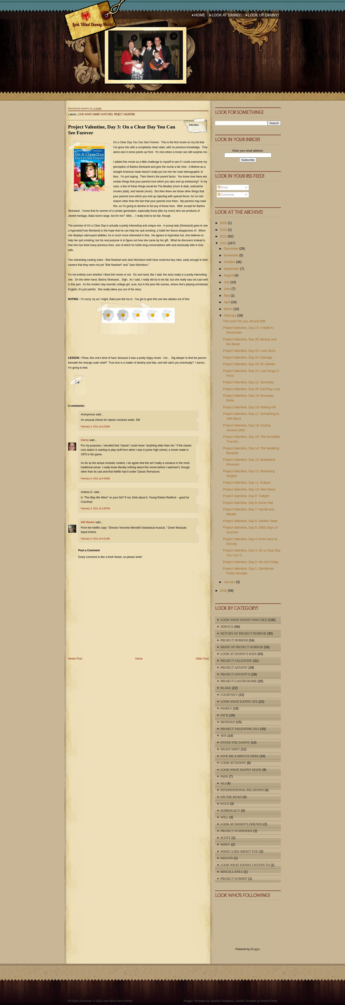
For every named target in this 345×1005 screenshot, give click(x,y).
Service (226, 626)
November (231, 255)
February (230, 315)
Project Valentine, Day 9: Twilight (246, 496)
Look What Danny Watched (95, 114)
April (227, 302)
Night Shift (230, 749)
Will (224, 817)
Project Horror (234, 640)
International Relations (242, 790)
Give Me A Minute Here (239, 756)
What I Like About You (239, 851)
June (227, 289)
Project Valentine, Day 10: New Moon (249, 489)
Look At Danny (233, 763)
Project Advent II (235, 674)
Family (226, 708)
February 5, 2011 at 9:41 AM (95, 538)
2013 (223, 230)
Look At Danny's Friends (241, 824)
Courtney (228, 695)
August (229, 275)
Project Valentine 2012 (239, 729)
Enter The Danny (235, 742)
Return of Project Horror (243, 633)
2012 (223, 236)
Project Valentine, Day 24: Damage (247, 357)
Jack (224, 715)
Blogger (255, 949)
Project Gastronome (238, 681)
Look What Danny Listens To (245, 865)
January (229, 582)
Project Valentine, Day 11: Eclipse (247, 482)
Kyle (224, 803)
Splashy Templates (221, 1001)
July (226, 282)
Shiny (225, 844)
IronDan (227, 722)
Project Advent (233, 667)
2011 (223, 243)
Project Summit (233, 878)
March (228, 309)
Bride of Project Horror (241, 647)
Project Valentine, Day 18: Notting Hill (249, 407)
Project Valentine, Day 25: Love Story (249, 350)
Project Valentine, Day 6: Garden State (250, 521)
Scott (225, 838)
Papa (224, 776)
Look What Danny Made (241, 769)
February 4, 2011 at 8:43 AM (95, 478)
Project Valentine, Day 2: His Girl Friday (251, 562)
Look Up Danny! (263, 15)
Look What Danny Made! (92, 24)
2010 (223, 590)
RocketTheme (268, 1001)
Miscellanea (231, 872)
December (231, 248)
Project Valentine (124, 114)
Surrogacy (230, 810)
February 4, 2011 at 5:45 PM (95, 508)
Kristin (226, 858)
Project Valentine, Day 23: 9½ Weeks (249, 364)
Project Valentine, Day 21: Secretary (248, 382)
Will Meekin (88, 522)
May (227, 295)
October (229, 262)
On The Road (231, 797)
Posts (223, 187)
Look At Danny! (227, 15)
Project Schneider (236, 831)
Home (199, 15)
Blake (225, 688)
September (231, 269)
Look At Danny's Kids (238, 654)
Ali (223, 783)
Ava (223, 735)
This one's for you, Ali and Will (244, 321)
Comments (226, 194)
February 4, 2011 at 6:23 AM (95, 426)
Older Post (202, 658)
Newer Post (75, 658)
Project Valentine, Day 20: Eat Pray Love (251, 389)
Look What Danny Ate (239, 701)
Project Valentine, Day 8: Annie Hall (248, 503)
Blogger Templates (195, 1001)
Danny (85, 440)
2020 (223, 223)
